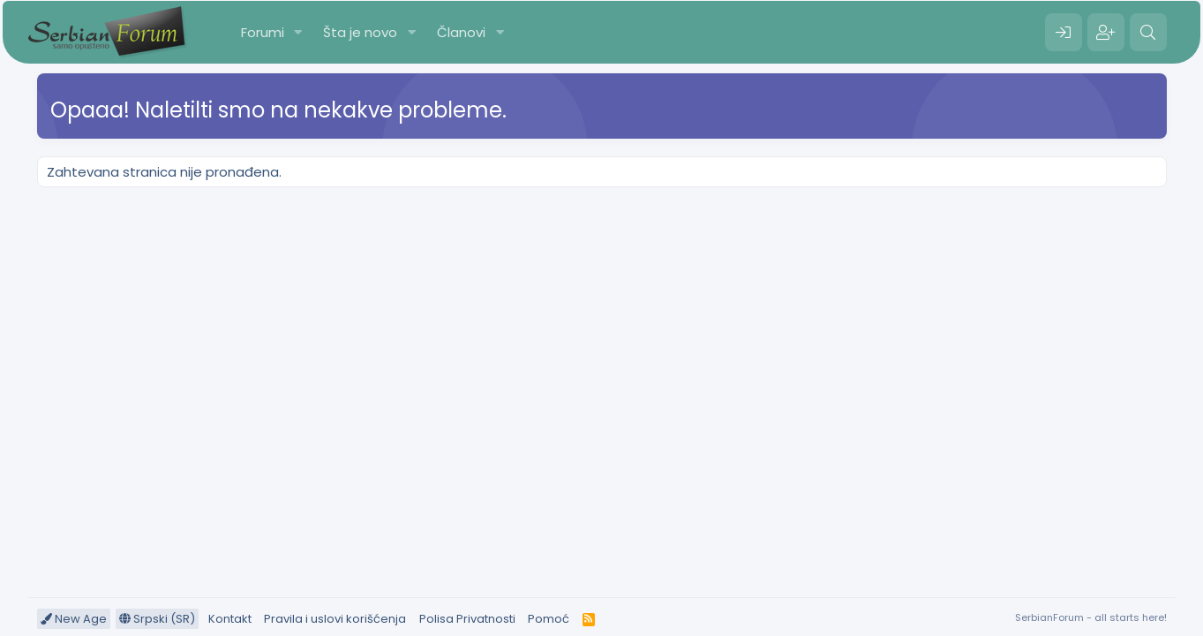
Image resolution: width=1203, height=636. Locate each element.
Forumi (262, 32)
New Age (74, 618)
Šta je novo (360, 32)
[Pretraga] (1148, 32)
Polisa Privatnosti (467, 618)
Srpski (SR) (157, 618)
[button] (297, 32)
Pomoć (548, 618)
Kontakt (230, 618)
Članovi (461, 32)
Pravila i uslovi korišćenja (335, 618)
